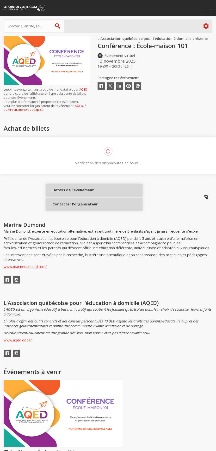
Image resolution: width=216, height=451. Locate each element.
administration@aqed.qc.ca (23, 109)
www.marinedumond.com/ (25, 273)
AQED (83, 89)
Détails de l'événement (67, 193)
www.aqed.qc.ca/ (18, 347)
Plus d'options (205, 26)
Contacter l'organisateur (67, 207)
